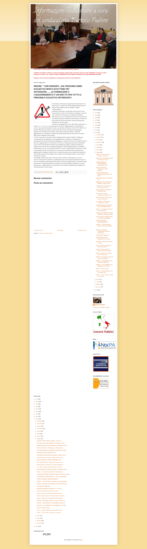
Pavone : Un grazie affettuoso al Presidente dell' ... (50, 510)
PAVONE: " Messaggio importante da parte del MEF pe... (51, 500)
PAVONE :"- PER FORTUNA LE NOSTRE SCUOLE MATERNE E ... (104, 226)
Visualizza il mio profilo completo (101, 307)
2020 (96, 115)
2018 (96, 120)
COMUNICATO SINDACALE (102, 235)
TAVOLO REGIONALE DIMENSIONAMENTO (47, 479)
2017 (96, 122)
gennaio (98, 287)
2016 (96, 125)
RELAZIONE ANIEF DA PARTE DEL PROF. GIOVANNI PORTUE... (52, 469)
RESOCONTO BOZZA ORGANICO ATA (46, 452)
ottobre (98, 140)
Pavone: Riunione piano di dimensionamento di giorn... (51, 495)
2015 (96, 127)
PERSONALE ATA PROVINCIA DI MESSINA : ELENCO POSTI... (52, 455)
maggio (98, 152)
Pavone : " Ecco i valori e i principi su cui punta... (49, 512)
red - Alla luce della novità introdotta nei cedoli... (49, 467)
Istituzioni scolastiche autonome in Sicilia (47, 491)
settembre (99, 142)
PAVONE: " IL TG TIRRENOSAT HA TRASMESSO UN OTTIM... (52, 505)
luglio (97, 147)
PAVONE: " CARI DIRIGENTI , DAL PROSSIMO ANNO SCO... (51, 503)
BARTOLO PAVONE (100, 305)
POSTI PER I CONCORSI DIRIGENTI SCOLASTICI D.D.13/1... (51, 443)
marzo (98, 282)
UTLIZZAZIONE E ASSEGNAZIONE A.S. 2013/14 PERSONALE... (52, 476)
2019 (96, 117)
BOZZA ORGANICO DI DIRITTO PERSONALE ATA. (49, 460)
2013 (96, 132)
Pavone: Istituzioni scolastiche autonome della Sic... (50, 493)
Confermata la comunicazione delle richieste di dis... (50, 457)
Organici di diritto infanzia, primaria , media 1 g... (49, 440)
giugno (98, 149)
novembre (99, 137)
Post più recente (38, 230)
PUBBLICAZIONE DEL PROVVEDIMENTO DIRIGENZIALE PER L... (102, 164)
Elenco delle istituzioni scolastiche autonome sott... (50, 462)
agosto (98, 145)
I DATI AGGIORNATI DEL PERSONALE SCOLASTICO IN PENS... (104, 174)
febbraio (98, 284)
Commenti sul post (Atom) (45, 233)
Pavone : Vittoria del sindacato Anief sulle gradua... (50, 498)
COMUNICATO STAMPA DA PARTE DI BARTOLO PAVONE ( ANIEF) (53, 474)
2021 (96, 112)
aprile (98, 279)
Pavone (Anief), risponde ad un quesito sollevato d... (50, 464)
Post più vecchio (82, 230)
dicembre (98, 135)
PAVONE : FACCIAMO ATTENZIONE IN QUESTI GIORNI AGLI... (103, 231)
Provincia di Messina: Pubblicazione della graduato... (102, 169)
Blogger (81, 540)
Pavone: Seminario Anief (102, 268)
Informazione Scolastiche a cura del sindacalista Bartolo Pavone (71, 16)
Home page (60, 230)
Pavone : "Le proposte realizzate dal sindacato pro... (50, 472)
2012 (96, 290)
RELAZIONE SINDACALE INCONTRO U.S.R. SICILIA (49, 488)
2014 (96, 130)
